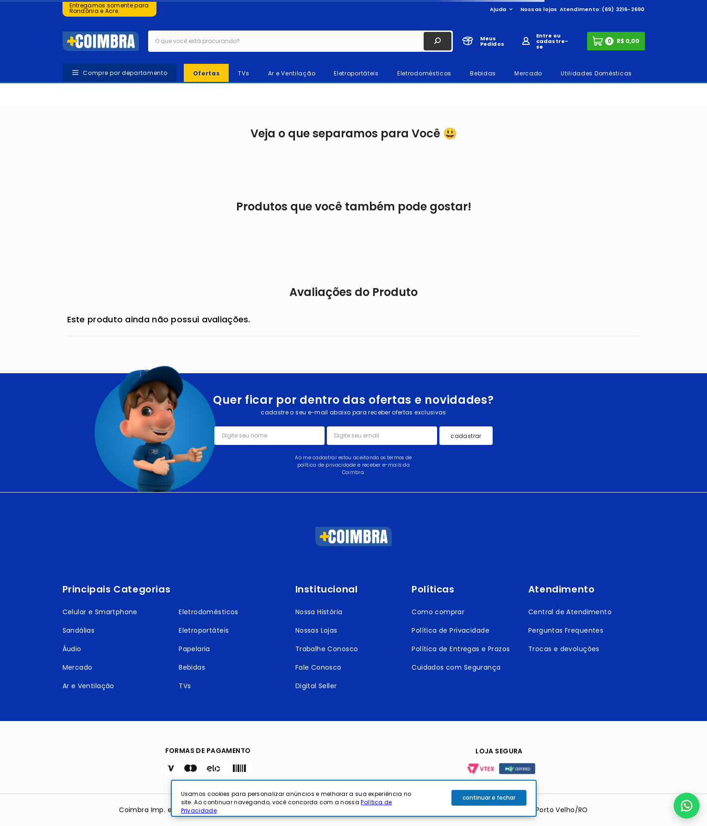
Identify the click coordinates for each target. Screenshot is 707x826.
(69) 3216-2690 (623, 9)
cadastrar (465, 436)
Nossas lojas (538, 9)
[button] (687, 806)
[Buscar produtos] (437, 41)
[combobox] (300, 41)
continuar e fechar (489, 797)
